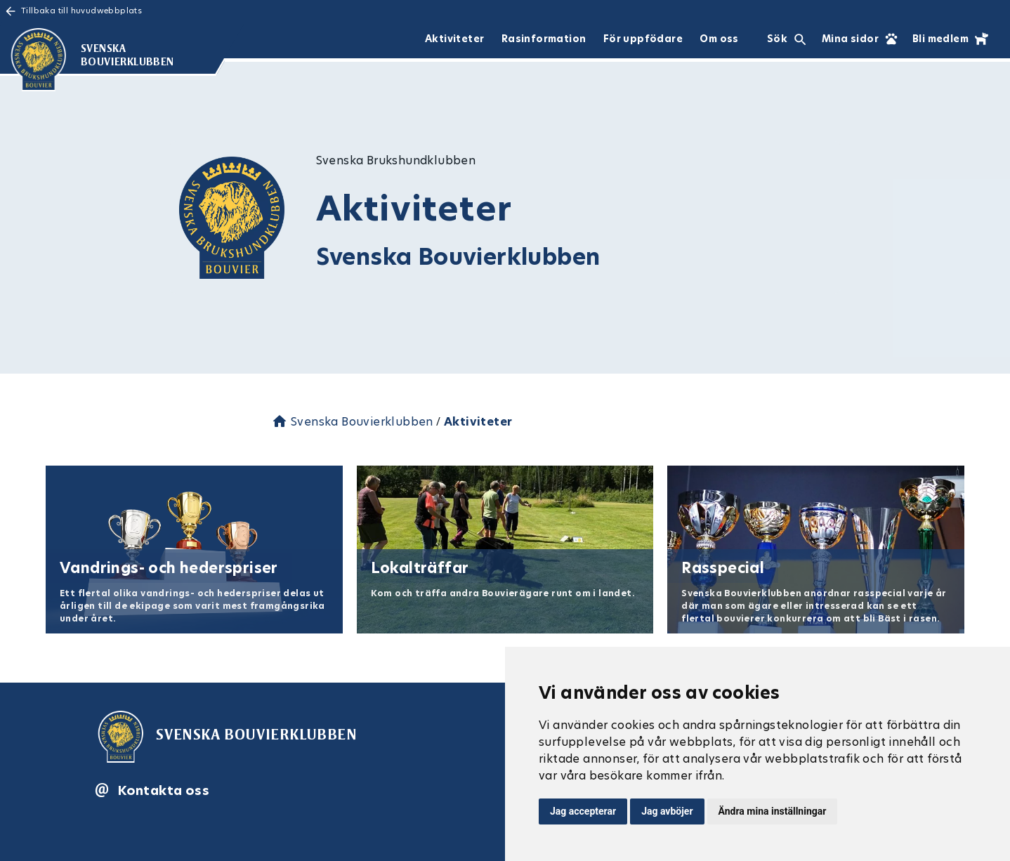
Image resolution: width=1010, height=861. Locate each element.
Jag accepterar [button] (583, 811)
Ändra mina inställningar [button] (773, 811)
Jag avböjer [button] (667, 811)
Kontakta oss (163, 790)
